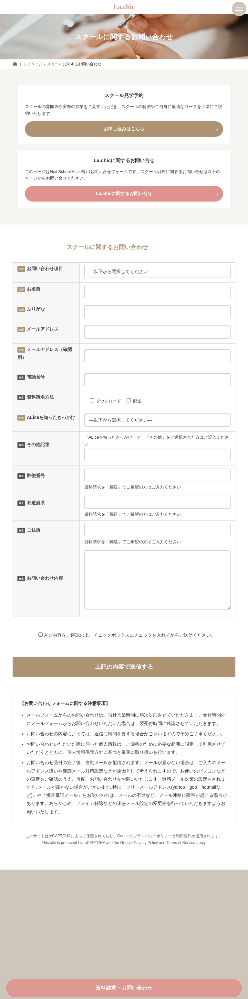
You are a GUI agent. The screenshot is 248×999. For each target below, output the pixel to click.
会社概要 (26, 930)
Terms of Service (180, 852)
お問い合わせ (30, 952)
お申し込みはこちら (124, 128)
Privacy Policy (146, 852)
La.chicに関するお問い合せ (124, 193)
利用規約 (183, 845)
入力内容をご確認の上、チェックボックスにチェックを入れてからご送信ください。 (124, 644)
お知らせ (26, 941)
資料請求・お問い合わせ (124, 988)
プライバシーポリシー (152, 845)
